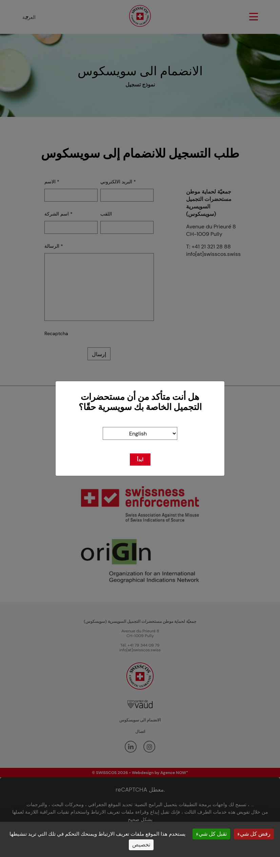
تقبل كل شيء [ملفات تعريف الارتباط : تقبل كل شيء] (211, 833)
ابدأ (140, 459)
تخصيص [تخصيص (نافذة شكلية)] (141, 844)
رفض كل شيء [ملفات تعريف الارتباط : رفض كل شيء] (254, 833)
